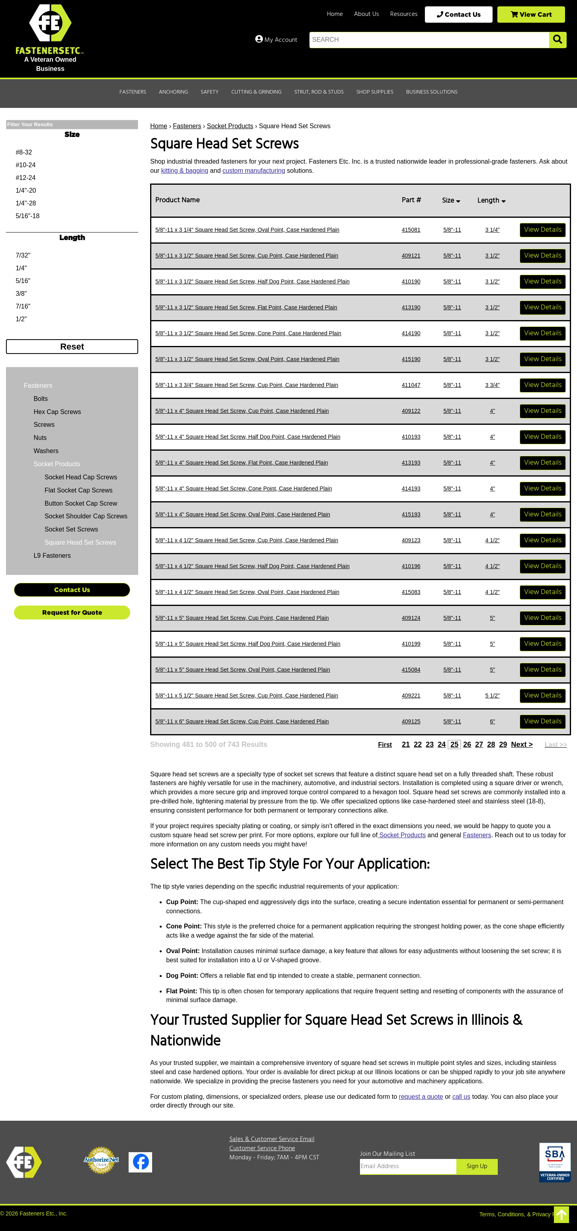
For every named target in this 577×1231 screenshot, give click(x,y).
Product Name (179, 200)
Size (452, 201)
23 (430, 744)
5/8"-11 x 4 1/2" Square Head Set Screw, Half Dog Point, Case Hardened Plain (252, 566)
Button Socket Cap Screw (81, 503)
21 (406, 744)
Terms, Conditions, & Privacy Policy (523, 1214)
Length (492, 201)
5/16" (23, 280)
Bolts (40, 398)
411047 (411, 385)
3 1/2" (492, 255)
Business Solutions (432, 92)
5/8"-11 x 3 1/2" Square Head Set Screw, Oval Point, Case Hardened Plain (247, 359)
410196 (411, 566)
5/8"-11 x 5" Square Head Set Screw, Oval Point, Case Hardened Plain (242, 669)
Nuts (39, 437)
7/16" (23, 306)
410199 (411, 644)
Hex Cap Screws (56, 411)
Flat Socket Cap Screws (79, 490)
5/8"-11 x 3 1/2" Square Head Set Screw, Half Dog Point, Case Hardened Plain (252, 281)
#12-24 (25, 177)
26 (467, 744)
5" (492, 618)
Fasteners (132, 92)
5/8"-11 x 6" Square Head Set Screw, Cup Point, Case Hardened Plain (242, 721)
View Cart (531, 14)
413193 (411, 462)
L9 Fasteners (51, 555)
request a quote (421, 1096)
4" (492, 411)
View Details (542, 230)
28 (491, 744)
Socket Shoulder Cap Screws (86, 516)
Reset (72, 347)
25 (454, 744)
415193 (411, 514)
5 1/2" (492, 695)
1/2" (21, 319)
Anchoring (173, 92)
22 (418, 744)
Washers (45, 450)
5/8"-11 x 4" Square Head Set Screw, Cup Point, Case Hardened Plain (242, 411)
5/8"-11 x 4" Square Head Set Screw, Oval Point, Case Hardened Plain (242, 514)
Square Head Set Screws (80, 542)
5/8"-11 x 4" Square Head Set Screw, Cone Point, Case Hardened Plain (243, 488)
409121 (411, 255)
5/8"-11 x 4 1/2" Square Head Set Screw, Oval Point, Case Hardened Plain (247, 592)
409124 (411, 618)
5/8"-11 (452, 230)
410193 (411, 437)
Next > (522, 744)
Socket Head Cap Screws (81, 477)
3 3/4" (492, 385)
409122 (411, 411)
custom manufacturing (254, 170)
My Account (276, 40)
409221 (411, 695)
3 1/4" (492, 230)
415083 (411, 592)
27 (479, 744)
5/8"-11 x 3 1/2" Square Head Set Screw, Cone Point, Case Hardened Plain (248, 333)
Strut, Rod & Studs (319, 92)
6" (492, 721)
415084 (411, 669)
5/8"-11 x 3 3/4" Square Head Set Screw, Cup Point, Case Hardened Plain (246, 385)
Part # (413, 200)
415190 (411, 359)
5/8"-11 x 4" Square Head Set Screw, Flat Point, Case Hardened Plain (241, 462)
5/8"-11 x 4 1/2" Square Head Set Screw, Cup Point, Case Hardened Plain (246, 540)
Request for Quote (72, 612)
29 (503, 744)
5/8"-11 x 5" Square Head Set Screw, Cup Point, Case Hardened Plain (242, 618)
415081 (411, 230)
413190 (411, 307)
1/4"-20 (26, 190)
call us (461, 1096)
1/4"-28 (26, 203)
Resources (404, 14)
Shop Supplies (374, 92)
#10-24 (25, 165)
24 (442, 744)
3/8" (21, 293)
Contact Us (459, 14)
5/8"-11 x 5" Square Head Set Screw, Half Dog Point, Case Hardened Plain (247, 644)
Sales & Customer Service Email (272, 1139)
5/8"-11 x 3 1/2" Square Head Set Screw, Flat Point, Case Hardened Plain (246, 307)
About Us (366, 14)
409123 (411, 540)
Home (335, 14)
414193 (411, 488)
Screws (43, 424)
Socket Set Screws (71, 529)
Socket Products (230, 126)
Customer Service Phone (262, 1148)
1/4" (21, 268)
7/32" (23, 255)
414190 (411, 333)
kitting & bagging (184, 170)
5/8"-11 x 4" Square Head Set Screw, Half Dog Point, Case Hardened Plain (247, 437)
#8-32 (24, 152)
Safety (210, 92)
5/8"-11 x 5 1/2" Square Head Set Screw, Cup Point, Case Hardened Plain (246, 695)
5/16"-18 (27, 216)
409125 (411, 721)
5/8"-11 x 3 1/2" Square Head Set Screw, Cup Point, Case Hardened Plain (246, 255)
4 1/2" (492, 540)
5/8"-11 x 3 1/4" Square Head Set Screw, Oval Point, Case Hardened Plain (247, 230)
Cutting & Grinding (256, 92)
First (385, 744)
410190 (411, 281)
